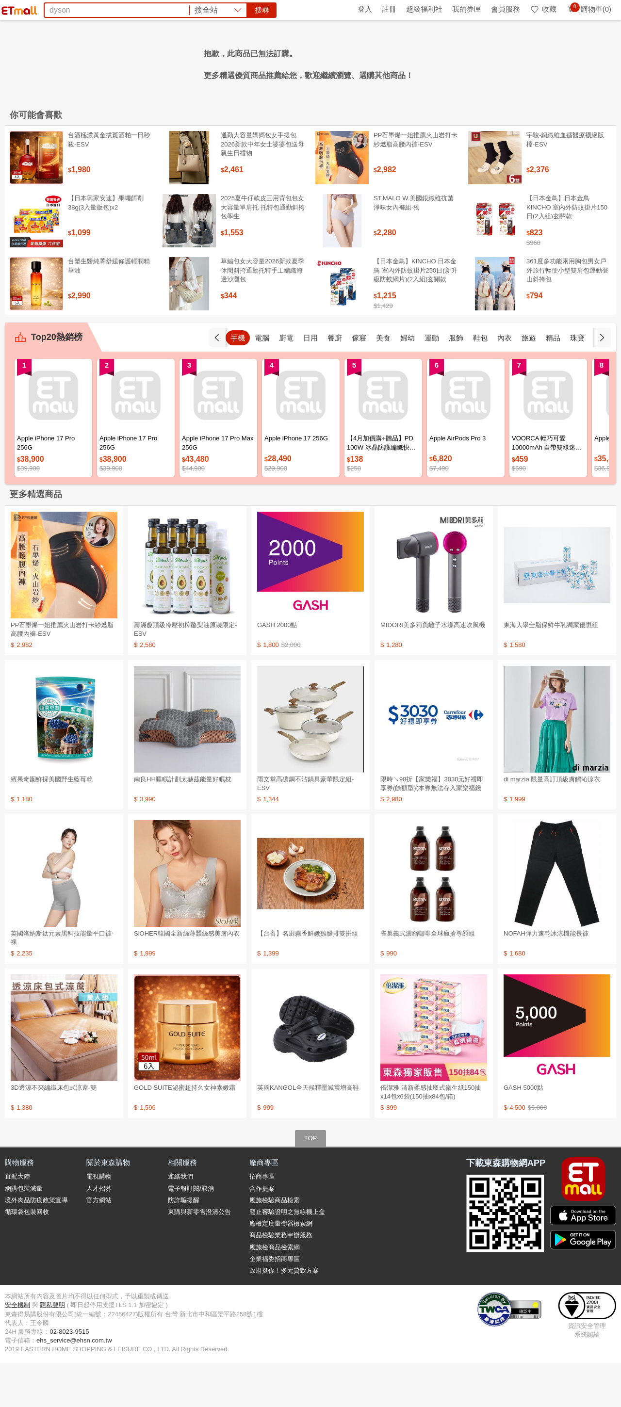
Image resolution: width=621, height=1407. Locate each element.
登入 (365, 9)
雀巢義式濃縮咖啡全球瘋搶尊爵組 (427, 977)
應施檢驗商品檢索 (274, 1243)
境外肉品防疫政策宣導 (36, 1243)
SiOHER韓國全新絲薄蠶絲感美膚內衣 (187, 977)
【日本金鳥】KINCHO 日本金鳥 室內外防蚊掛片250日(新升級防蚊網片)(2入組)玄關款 (416, 313)
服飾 (456, 381)
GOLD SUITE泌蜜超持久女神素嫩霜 (184, 1131)
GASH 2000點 (277, 668)
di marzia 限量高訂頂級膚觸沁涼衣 (552, 822)
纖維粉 (209, 62)
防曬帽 (266, 62)
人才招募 (99, 1232)
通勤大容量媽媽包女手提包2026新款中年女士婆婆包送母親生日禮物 (262, 187)
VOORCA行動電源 (378, 62)
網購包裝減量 (24, 1232)
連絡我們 (180, 1220)
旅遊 (529, 381)
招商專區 (262, 1220)
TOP (310, 1181)
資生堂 (181, 62)
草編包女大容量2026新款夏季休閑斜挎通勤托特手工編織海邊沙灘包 (262, 313)
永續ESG (119, 9)
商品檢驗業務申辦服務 (280, 1278)
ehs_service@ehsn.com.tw (74, 1384)
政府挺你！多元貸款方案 (284, 1314)
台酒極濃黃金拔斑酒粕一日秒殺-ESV (109, 183)
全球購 (84, 9)
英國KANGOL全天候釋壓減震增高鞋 (308, 1131)
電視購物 (99, 1220)
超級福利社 (424, 9)
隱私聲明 (52, 1348)
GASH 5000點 (523, 1131)
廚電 (286, 381)
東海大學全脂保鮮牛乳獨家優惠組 (551, 668)
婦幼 (407, 381)
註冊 (389, 9)
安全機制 (17, 1348)
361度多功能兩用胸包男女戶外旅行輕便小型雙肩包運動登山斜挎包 (567, 313)
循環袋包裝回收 (27, 1255)
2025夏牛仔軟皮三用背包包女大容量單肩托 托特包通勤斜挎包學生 (263, 250)
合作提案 (262, 1232)
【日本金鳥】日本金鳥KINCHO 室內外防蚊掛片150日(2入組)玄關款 (566, 250)
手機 (237, 381)
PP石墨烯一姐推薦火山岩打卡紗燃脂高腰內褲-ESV (416, 183)
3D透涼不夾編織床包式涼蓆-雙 (54, 1131)
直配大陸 (17, 1220)
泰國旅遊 (297, 62)
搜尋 (458, 43)
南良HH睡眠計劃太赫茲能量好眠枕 (182, 822)
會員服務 (505, 9)
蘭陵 (444, 62)
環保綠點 (48, 9)
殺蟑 (423, 62)
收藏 (543, 9)
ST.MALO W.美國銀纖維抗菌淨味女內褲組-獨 (414, 246)
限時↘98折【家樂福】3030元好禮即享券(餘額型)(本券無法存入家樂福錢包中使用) (431, 831)
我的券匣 (466, 9)
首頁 (17, 9)
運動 (432, 381)
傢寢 (359, 381)
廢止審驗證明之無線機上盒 (287, 1255)
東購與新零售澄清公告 (199, 1255)
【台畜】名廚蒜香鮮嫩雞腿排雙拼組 (307, 977)
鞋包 (480, 381)
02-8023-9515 (69, 1375)
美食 (383, 381)
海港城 (330, 62)
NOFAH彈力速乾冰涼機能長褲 (546, 977)
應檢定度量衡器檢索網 (280, 1267)
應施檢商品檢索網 (274, 1290)
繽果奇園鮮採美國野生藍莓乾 (52, 822)
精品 (553, 381)
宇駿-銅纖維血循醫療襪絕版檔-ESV (565, 183)
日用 (310, 381)
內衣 (504, 381)
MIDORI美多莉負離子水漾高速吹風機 (432, 668)
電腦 (262, 381)
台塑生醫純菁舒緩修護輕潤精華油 (109, 309)
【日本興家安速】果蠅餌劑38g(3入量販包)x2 (106, 246)
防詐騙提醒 (183, 1243)
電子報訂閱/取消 (191, 1232)
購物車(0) (588, 9)
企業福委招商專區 (274, 1302)
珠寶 (577, 381)
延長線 (237, 62)
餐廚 (334, 381)
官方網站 (99, 1243)
